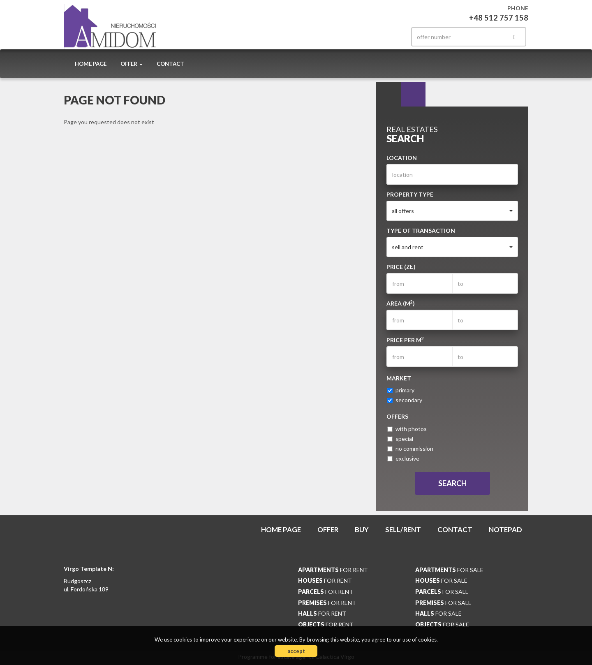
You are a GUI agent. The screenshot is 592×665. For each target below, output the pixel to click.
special (400, 438)
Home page (90, 63)
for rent (333, 569)
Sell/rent (403, 529)
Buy (362, 529)
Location (401, 157)
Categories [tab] (413, 94)
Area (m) (400, 303)
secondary (404, 399)
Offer (327, 529)
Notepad (505, 529)
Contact (170, 63)
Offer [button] (131, 63)
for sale (449, 569)
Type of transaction (420, 230)
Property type (409, 194)
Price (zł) (401, 266)
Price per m (405, 339)
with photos (407, 428)
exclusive (403, 458)
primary (400, 390)
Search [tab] (388, 94)
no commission (410, 448)
